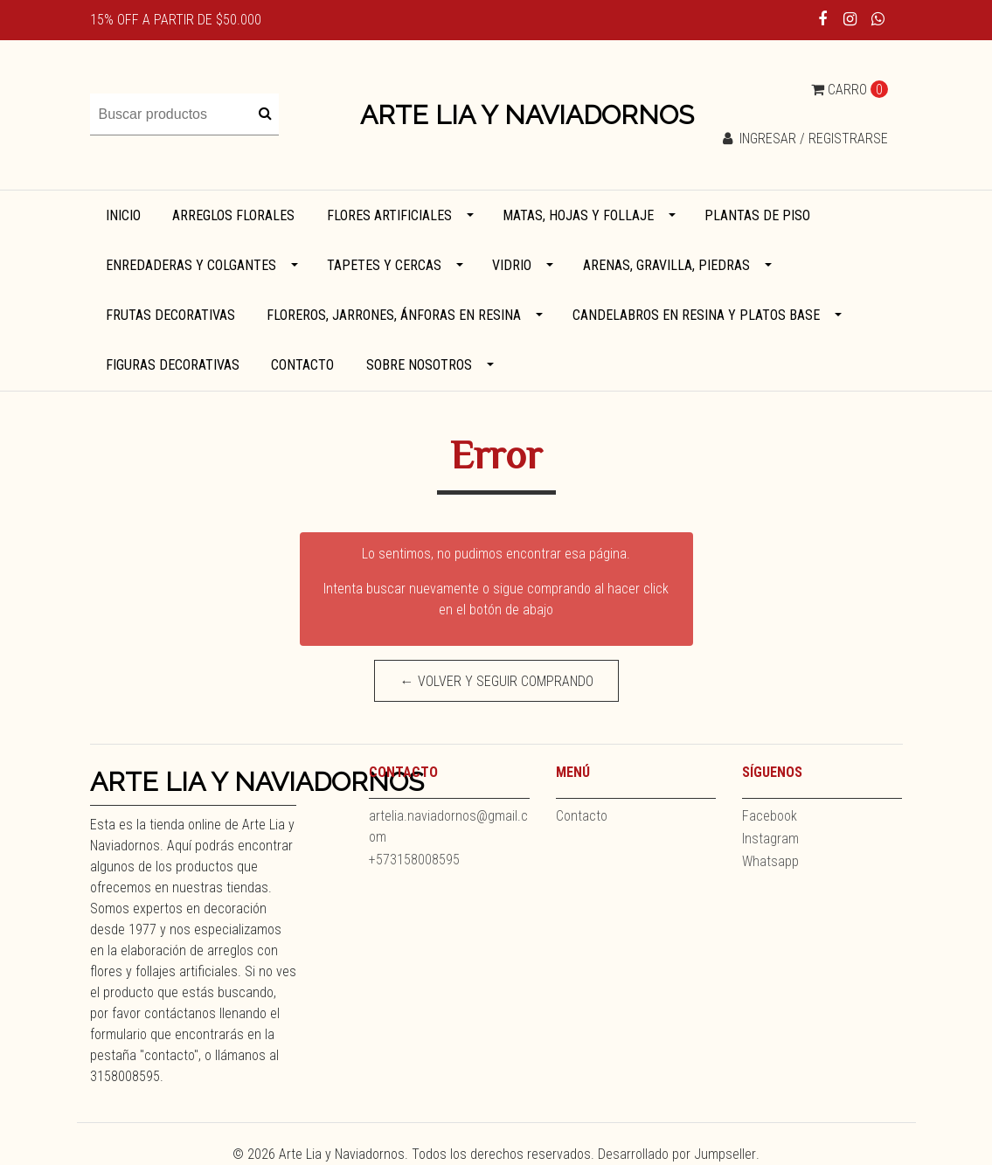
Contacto (302, 365)
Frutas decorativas (170, 315)
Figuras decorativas (172, 365)
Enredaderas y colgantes (191, 265)
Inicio (123, 215)
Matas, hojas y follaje (578, 215)
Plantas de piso (757, 215)
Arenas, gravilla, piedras (666, 265)
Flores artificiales (389, 215)
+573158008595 (414, 859)
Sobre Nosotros (419, 365)
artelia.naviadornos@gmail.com (448, 826)
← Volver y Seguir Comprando (496, 681)
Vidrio (511, 265)
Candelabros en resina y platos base (696, 315)
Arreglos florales (233, 215)
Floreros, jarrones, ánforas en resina (394, 315)
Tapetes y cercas (384, 265)
